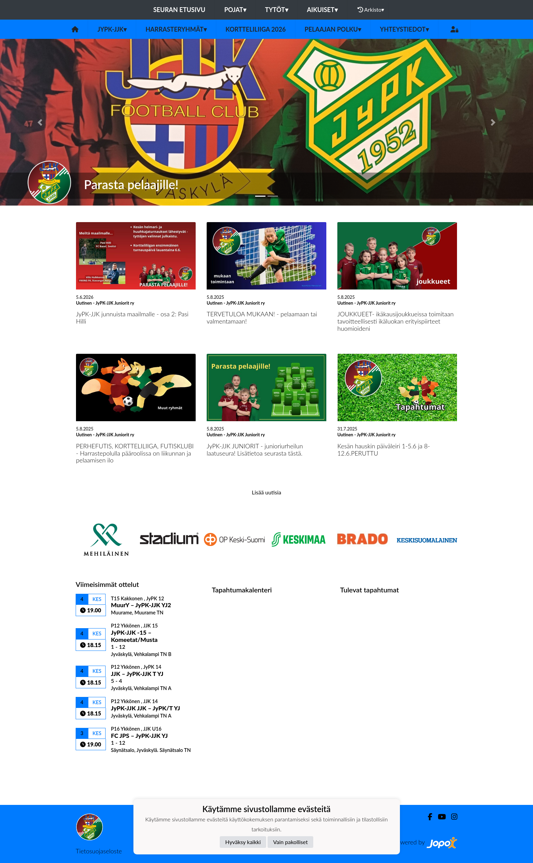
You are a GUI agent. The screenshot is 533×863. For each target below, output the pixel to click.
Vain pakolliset (290, 842)
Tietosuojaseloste (99, 851)
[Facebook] (427, 816)
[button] (40, 122)
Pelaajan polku (333, 29)
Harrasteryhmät (176, 29)
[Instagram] (451, 816)
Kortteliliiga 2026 (256, 29)
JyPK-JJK (112, 29)
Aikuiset (322, 9)
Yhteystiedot (404, 29)
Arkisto (371, 10)
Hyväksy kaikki (243, 842)
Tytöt (276, 9)
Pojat (235, 9)
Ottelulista (92, 765)
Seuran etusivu (179, 9)
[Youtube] (439, 816)
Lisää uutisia (266, 492)
